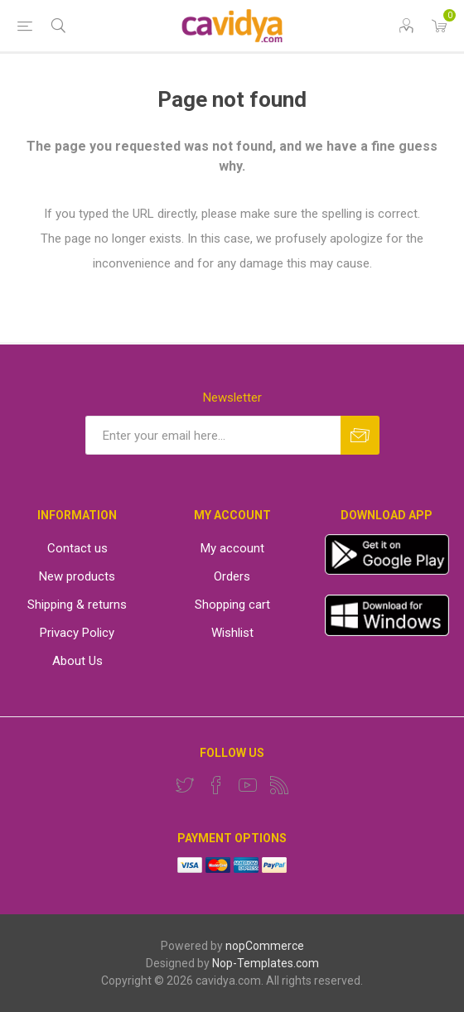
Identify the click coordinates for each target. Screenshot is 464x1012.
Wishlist (232, 632)
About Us (77, 660)
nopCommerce (264, 945)
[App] (387, 570)
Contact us (77, 548)
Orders (232, 576)
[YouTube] (247, 785)
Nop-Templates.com (265, 963)
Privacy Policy (77, 632)
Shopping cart (232, 604)
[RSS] (279, 785)
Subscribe (360, 435)
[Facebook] (216, 785)
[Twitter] (185, 785)
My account (232, 548)
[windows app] (387, 631)
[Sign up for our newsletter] (213, 435)
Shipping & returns (77, 604)
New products (77, 576)
